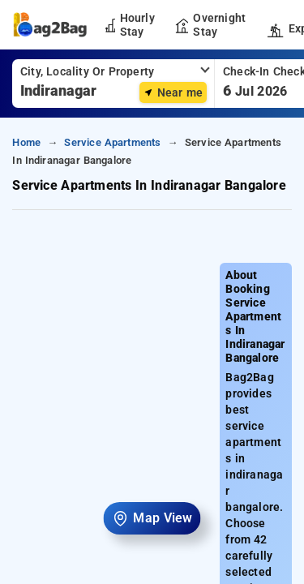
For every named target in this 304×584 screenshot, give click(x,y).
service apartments (112, 142)
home (26, 142)
